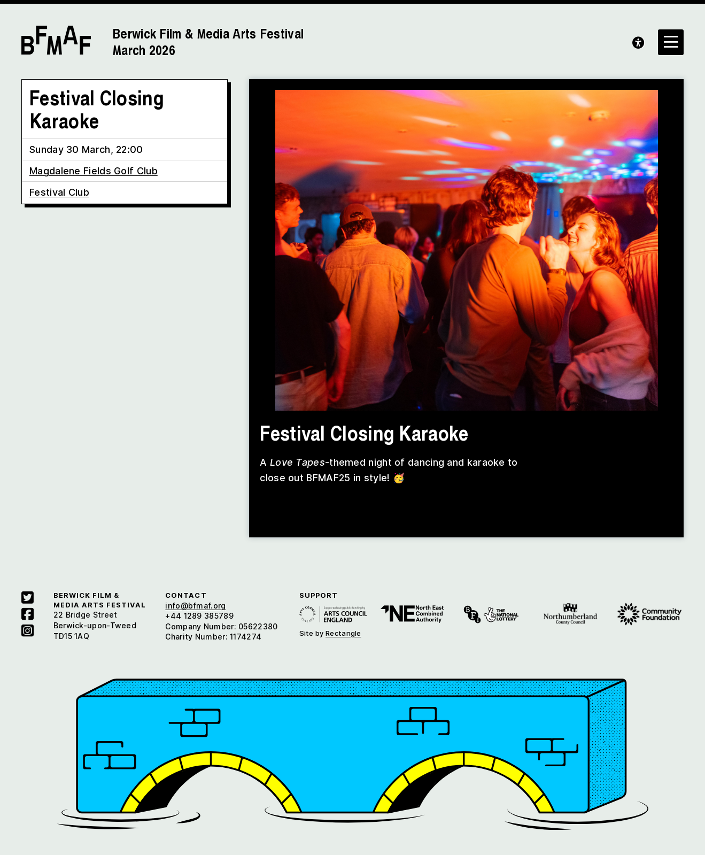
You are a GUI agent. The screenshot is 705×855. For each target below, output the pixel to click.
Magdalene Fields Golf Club (93, 170)
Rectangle (343, 633)
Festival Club (59, 192)
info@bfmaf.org (195, 605)
